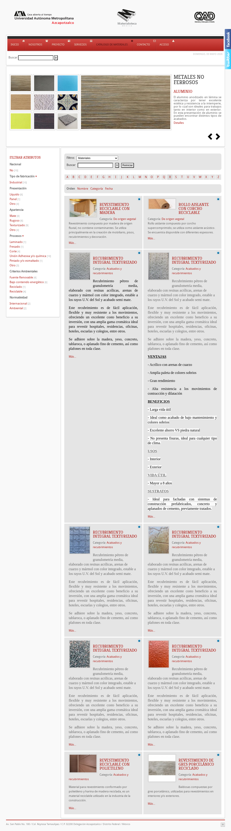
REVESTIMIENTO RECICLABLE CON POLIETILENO (115, 764)
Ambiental (18, 308)
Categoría (96, 188)
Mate (14, 216)
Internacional (20, 303)
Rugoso (16, 220)
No (14, 170)
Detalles (179, 122)
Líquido (16, 194)
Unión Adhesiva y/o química (30, 256)
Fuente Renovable (23, 277)
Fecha (109, 188)
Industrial (18, 182)
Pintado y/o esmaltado (26, 260)
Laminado (18, 242)
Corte (15, 251)
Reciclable (18, 291)
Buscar (12, 57)
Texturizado (19, 225)
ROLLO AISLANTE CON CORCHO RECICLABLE (194, 208)
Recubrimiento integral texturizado (115, 260)
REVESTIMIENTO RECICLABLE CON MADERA (115, 208)
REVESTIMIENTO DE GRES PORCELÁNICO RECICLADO (196, 764)
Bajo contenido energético (28, 282)
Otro (14, 203)
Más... (72, 243)
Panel (15, 199)
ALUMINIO (183, 91)
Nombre (82, 188)
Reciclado (17, 286)
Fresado (16, 246)
